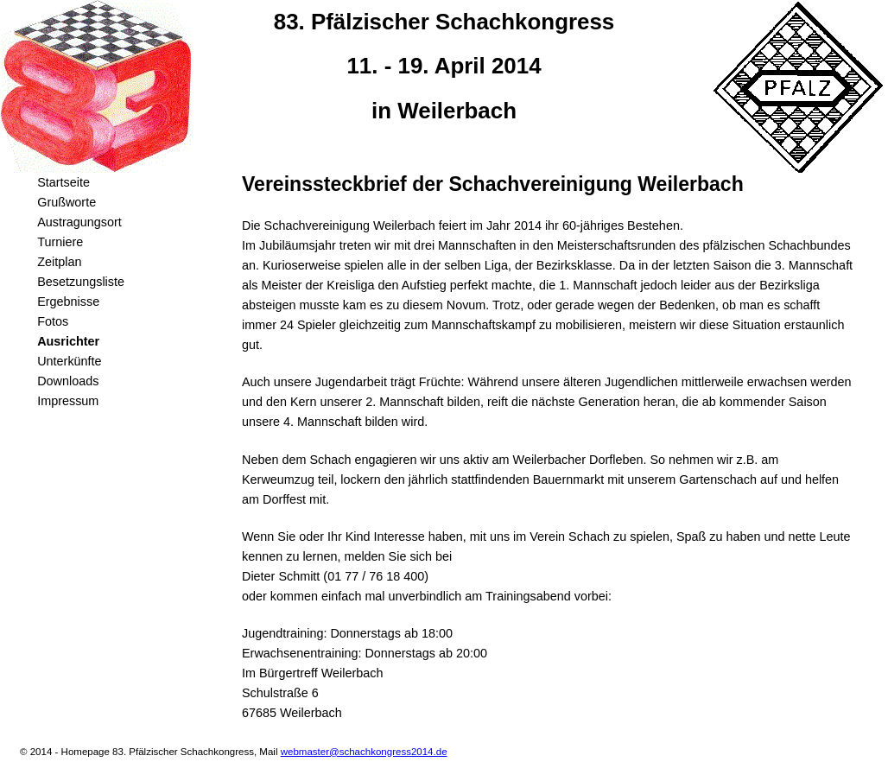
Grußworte (66, 202)
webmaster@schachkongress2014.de (364, 751)
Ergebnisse (68, 301)
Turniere (60, 242)
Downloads (67, 381)
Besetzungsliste (80, 282)
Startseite (63, 182)
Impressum (67, 401)
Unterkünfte (69, 361)
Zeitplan (59, 262)
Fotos (52, 321)
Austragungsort (79, 222)
